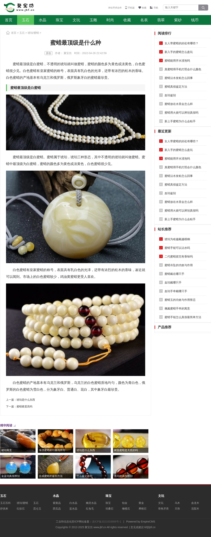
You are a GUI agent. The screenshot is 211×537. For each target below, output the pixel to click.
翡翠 (161, 20)
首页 (8, 20)
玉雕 (93, 20)
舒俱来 (4, 508)
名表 (144, 20)
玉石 (25, 20)
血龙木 (195, 502)
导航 (156, 7)
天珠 (177, 508)
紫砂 (178, 20)
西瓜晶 (57, 508)
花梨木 (195, 508)
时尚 (110, 20)
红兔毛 (90, 508)
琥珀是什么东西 (26, 399)
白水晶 (73, 502)
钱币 (195, 20)
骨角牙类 (163, 508)
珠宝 (59, 20)
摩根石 (142, 508)
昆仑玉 (37, 508)
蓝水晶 (73, 508)
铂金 (124, 502)
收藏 (144, 7)
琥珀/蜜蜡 (33, 32)
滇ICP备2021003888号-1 (106, 521)
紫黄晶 (57, 502)
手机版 (131, 7)
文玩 (76, 20)
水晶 (42, 20)
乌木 (177, 502)
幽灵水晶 (91, 502)
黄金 (141, 502)
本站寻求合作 (115, 7)
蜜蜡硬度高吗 (24, 406)
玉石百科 (5, 502)
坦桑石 (109, 508)
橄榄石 (126, 508)
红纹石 (21, 508)
